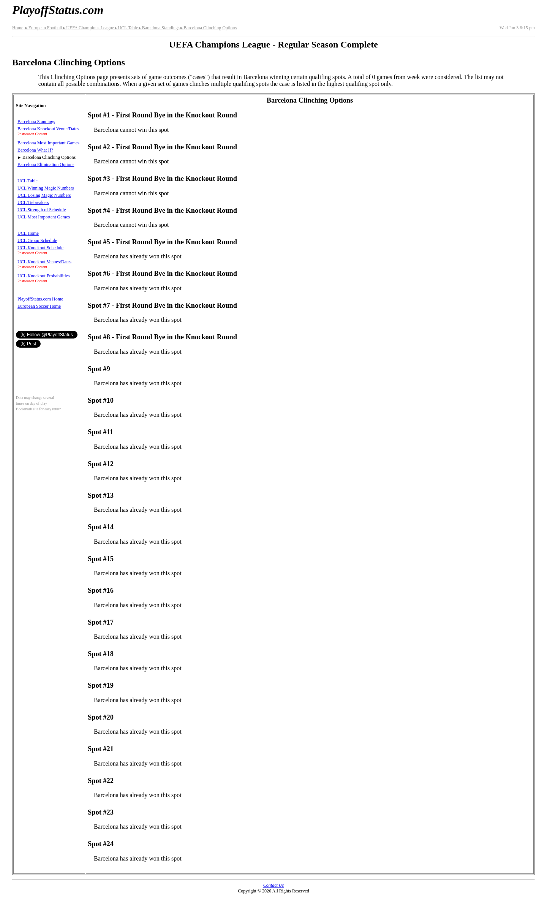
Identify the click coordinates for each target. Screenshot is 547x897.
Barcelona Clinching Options (208, 27)
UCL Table (126, 27)
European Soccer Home (39, 306)
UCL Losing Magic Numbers (44, 195)
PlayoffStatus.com (57, 10)
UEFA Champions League (88, 27)
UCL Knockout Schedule (40, 247)
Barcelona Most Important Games (48, 143)
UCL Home (28, 233)
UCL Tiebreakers (33, 202)
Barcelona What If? (35, 150)
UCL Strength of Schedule (41, 209)
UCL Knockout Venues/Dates (44, 261)
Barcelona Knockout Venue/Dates (48, 128)
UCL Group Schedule (37, 240)
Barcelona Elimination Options (45, 164)
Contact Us (273, 885)
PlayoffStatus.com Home (40, 299)
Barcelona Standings (158, 27)
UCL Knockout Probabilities (43, 275)
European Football (43, 27)
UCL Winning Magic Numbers (45, 188)
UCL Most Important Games (43, 217)
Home (17, 27)
